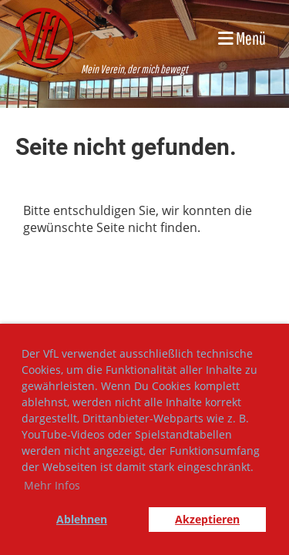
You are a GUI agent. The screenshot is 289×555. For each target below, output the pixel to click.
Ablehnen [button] (81, 519)
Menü (242, 38)
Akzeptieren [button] (207, 519)
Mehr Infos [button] (52, 485)
